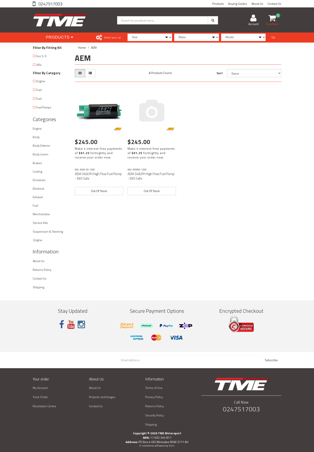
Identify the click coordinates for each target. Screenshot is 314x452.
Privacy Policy (154, 397)
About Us (257, 3)
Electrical (38, 188)
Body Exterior (41, 145)
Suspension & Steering (48, 231)
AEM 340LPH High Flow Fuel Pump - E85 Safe (98, 176)
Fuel (39, 90)
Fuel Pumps (43, 107)
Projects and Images (102, 397)
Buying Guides (237, 3)
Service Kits (40, 222)
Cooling (37, 171)
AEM (94, 47)
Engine (40, 81)
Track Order (40, 397)
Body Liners (40, 154)
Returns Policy (42, 269)
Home (82, 47)
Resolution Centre (44, 406)
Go (273, 37)
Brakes (37, 163)
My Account (40, 387)
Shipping (38, 287)
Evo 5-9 (41, 56)
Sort (220, 73)
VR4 (39, 64)
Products (218, 3)
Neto (172, 445)
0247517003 (50, 3)
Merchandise (41, 214)
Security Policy (154, 415)
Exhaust (38, 197)
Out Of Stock (99, 191)
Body (36, 137)
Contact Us (274, 3)
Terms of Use (153, 387)
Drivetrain (39, 180)
